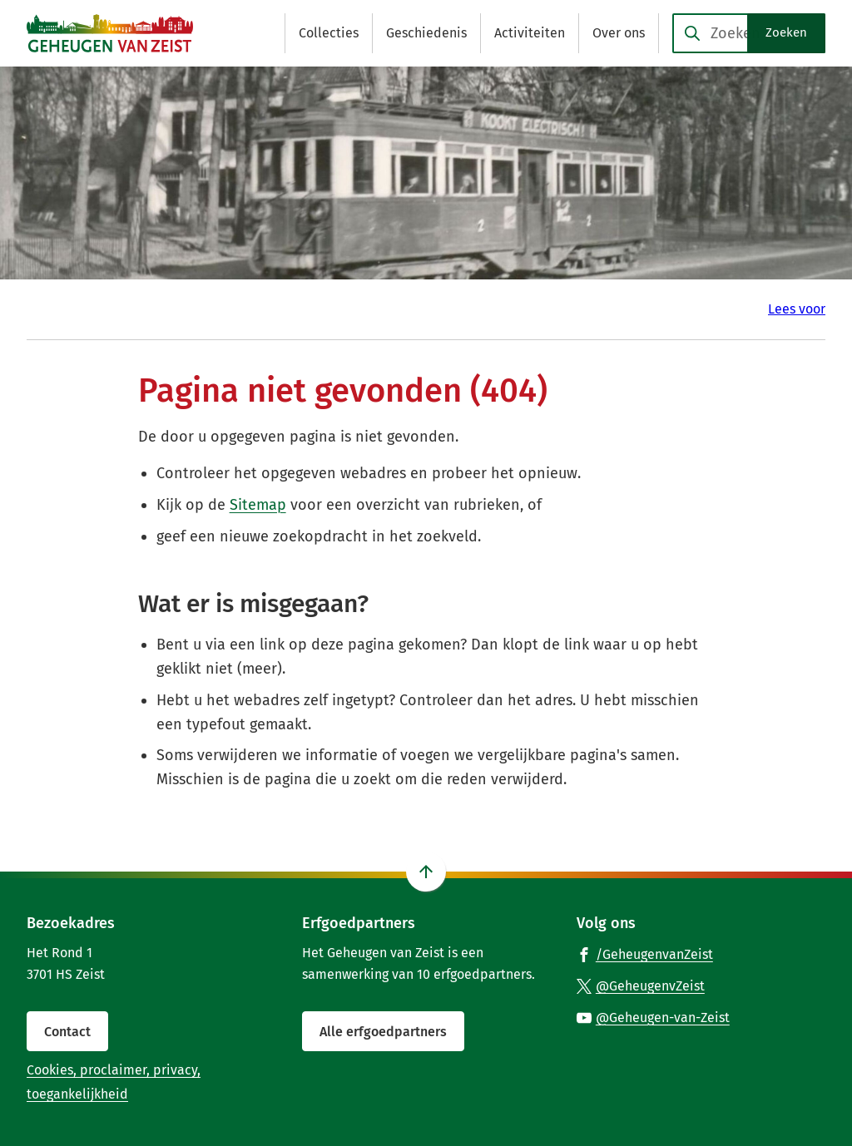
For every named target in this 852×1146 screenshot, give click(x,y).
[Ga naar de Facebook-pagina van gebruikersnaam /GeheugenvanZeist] (645, 954)
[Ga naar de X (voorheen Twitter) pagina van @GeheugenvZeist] (641, 985)
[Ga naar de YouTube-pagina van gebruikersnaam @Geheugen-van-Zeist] (653, 1017)
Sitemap (258, 505)
